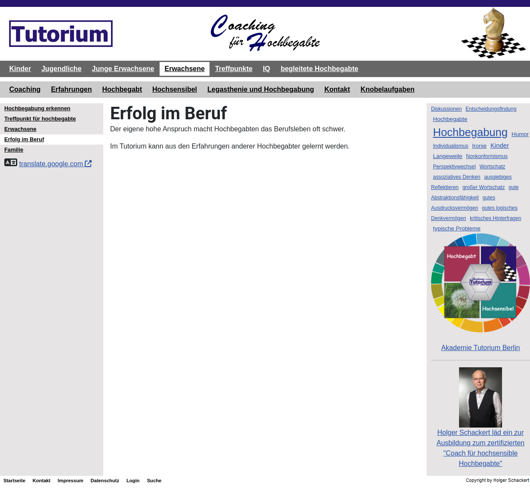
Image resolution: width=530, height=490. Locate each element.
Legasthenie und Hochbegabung (260, 89)
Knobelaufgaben (387, 89)
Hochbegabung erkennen (37, 108)
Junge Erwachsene (123, 68)
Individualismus (450, 146)
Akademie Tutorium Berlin (480, 292)
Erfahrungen (71, 89)
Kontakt (337, 89)
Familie (13, 149)
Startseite (14, 480)
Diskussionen (446, 109)
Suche (154, 480)
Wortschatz (492, 167)
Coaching (25, 89)
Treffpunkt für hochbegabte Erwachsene (40, 123)
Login (132, 480)
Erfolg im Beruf (24, 139)
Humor (520, 134)
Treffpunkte (234, 68)
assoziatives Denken (456, 177)
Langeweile (447, 156)
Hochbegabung (470, 132)
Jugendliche (61, 68)
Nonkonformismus (487, 156)
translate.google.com (55, 163)
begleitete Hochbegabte (319, 68)
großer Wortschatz (483, 187)
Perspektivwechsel (454, 167)
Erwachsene (184, 68)
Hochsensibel (174, 89)
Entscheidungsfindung (490, 109)
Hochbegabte (450, 119)
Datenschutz (105, 480)
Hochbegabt (122, 89)
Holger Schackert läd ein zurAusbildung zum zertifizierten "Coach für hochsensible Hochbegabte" (481, 431)
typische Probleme (457, 228)
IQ (266, 68)
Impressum (70, 480)
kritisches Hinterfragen (495, 218)
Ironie (479, 146)
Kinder (20, 68)
